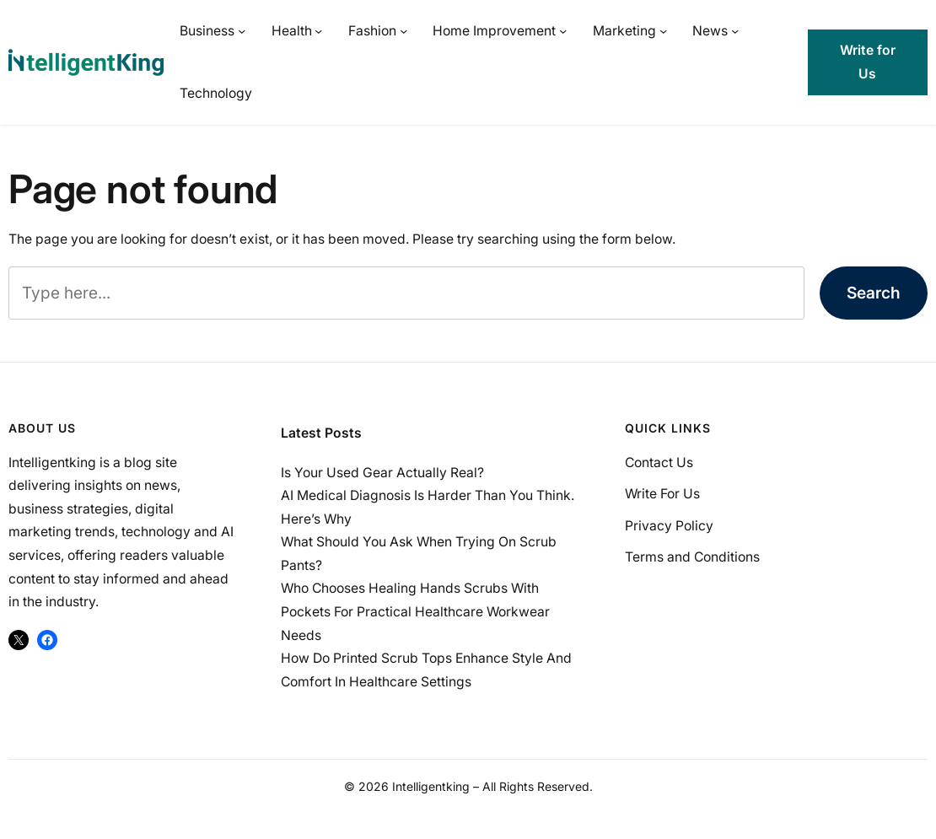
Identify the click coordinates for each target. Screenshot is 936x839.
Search (874, 292)
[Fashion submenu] (403, 31)
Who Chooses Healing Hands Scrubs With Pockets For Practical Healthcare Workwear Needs (415, 611)
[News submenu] (735, 31)
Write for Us (868, 62)
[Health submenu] (318, 31)
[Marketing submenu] (663, 31)
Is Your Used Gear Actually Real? (382, 473)
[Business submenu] (241, 31)
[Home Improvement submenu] (563, 31)
